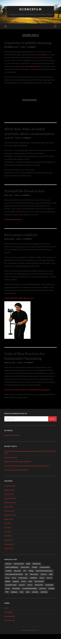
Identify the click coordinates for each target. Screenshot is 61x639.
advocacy (8, 568)
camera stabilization (11, 572)
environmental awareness (44, 575)
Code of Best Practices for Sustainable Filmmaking (27, 360)
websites (35, 597)
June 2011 (7, 532)
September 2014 (10, 507)
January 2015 (9, 499)
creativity (8, 575)
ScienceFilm (30, 9)
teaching (51, 593)
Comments (9, 621)
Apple (28, 568)
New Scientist (39, 586)
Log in (6, 613)
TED (6, 597)
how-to (49, 583)
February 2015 (9, 495)
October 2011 (9, 516)
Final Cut (43, 579)
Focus (7, 583)
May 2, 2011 (8, 200)
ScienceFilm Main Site (11, 440)
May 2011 (7, 536)
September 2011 (10, 520)
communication (45, 572)
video (27, 597)
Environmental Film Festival (14, 579)
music (30, 586)
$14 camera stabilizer (23, 239)
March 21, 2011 (9, 367)
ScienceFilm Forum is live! (27, 195)
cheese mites (25, 572)
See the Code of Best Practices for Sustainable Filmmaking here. (28, 394)
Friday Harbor (23, 583)
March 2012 (8, 511)
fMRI (50, 579)
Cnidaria (34, 572)
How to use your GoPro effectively (16, 475)
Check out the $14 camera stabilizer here (19, 303)
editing (31, 575)
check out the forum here (13, 224)
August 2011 (8, 524)
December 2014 (10, 503)
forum (14, 583)
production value (10, 590)
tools (21, 597)
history (42, 583)
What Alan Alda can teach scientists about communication (27, 133)
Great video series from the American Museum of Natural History (26, 470)
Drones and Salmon (10, 462)
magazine (16, 586)
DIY (25, 575)
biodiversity (36, 568)
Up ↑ (38, 635)
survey (7, 593)
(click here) (42, 55)
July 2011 (7, 528)
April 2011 (8, 541)
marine (23, 586)
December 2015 (10, 491)
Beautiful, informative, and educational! (17, 466)
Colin (22, 47)
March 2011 (8, 545)
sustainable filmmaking (29, 593)
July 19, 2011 (8, 143)
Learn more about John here (31, 66)
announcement (19, 568)
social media (49, 590)
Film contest (34, 579)
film (26, 579)
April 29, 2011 (9, 244)
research (22, 590)
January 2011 (9, 553)
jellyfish (7, 586)
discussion (17, 575)
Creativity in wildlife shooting (30, 42)
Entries (8, 617)
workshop (44, 597)
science (29, 590)
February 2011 (9, 549)
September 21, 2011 (11, 47)
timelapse (14, 597)
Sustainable (16, 593)
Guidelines (33, 583)
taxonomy (42, 593)
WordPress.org (9, 625)
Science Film (39, 590)
